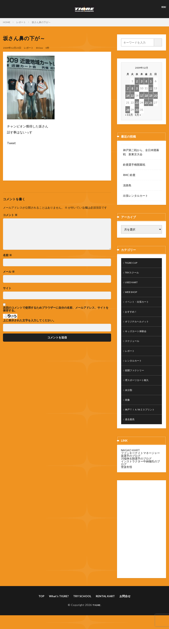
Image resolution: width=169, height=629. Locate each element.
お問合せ (125, 605)
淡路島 (127, 185)
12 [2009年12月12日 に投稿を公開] (150, 88)
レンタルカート (134, 366)
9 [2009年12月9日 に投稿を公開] (137, 88)
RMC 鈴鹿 (129, 175)
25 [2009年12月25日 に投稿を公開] (146, 102)
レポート (21, 22)
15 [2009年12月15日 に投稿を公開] (132, 95)
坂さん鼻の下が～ (41, 22)
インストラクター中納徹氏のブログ (140, 472)
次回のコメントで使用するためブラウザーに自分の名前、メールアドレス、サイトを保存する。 (56, 309)
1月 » (138, 114)
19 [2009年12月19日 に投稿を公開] (150, 95)
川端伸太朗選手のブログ (136, 468)
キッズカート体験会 (137, 335)
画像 (128, 408)
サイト (7, 288)
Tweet (11, 143)
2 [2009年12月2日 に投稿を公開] (137, 81)
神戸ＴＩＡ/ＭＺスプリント (142, 418)
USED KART (132, 284)
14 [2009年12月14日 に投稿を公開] (127, 95)
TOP (41, 605)
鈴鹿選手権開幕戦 (134, 164)
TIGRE (96, 614)
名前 (7, 255)
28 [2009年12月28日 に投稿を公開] (127, 109)
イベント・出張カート (139, 304)
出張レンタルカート (135, 195)
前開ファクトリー (136, 377)
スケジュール (133, 346)
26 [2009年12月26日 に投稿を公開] (150, 102)
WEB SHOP (132, 294)
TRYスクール (133, 273)
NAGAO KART (130, 459)
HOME (6, 22)
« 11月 (129, 114)
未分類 (129, 397)
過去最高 (130, 428)
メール (9, 271)
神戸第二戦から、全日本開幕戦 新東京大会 (141, 152)
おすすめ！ (132, 315)
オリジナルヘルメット (139, 325)
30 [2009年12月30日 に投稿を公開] (136, 109)
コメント (10, 215)
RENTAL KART (105, 605)
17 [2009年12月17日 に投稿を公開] (141, 95)
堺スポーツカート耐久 (139, 387)
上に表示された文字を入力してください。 (29, 320)
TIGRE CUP (132, 263)
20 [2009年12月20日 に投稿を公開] (155, 95)
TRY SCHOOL (82, 605)
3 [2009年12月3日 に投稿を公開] (141, 81)
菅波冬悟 (126, 476)
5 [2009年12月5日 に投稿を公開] (151, 81)
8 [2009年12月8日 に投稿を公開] (132, 88)
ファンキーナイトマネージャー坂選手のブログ (140, 464)
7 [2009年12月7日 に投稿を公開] (128, 88)
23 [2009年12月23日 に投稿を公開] (136, 102)
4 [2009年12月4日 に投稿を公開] (146, 81)
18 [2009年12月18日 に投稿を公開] (146, 95)
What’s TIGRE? (59, 605)
